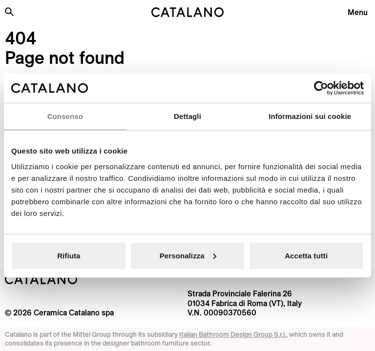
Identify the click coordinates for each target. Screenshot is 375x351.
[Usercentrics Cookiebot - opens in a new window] (321, 88)
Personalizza (188, 255)
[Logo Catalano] (41, 279)
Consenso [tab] (65, 116)
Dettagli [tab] (187, 116)
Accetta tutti (306, 255)
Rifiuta (68, 255)
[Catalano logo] (187, 12)
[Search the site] (9, 11)
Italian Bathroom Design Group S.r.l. (232, 334)
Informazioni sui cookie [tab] (310, 116)
